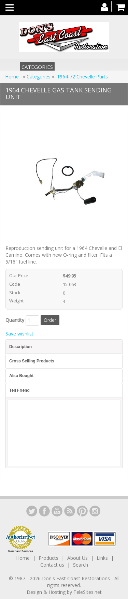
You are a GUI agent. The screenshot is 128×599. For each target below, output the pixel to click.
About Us (77, 558)
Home (12, 76)
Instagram (94, 511)
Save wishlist (19, 333)
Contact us (52, 564)
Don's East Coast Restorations (76, 578)
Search (80, 564)
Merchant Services (20, 551)
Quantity (14, 320)
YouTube (57, 511)
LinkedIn (31, 511)
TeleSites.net (87, 592)
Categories (37, 66)
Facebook (44, 511)
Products (48, 558)
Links (102, 558)
